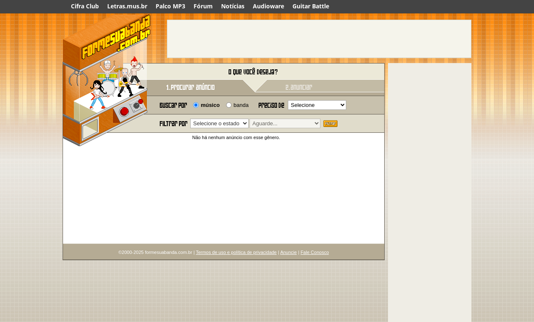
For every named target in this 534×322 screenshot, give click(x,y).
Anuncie (288, 252)
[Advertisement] (319, 39)
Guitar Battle (310, 6)
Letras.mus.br (127, 6)
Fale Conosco (314, 252)
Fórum (203, 6)
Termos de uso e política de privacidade (236, 252)
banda (241, 105)
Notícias (232, 6)
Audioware (268, 6)
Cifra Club (85, 6)
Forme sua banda (106, 72)
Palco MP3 (170, 6)
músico (210, 105)
